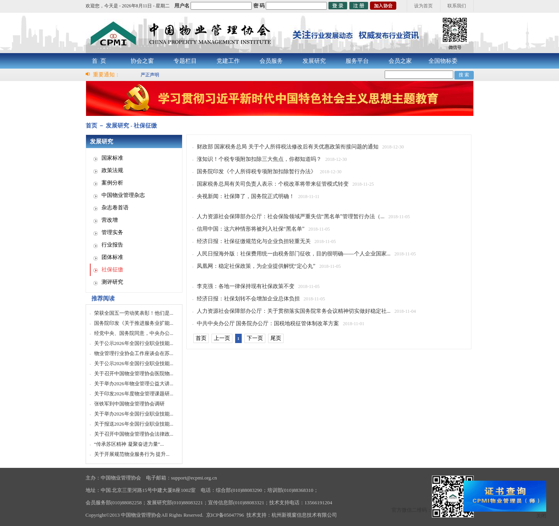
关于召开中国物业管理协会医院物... (134, 373)
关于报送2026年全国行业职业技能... (134, 424)
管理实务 (112, 232)
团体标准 (112, 257)
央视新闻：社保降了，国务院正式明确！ (245, 196)
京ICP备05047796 (225, 515)
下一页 (255, 338)
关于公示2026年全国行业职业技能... (134, 343)
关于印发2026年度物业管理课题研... (134, 394)
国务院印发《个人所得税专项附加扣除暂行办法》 (256, 171)
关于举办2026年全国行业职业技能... (134, 414)
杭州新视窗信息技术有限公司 (304, 515)
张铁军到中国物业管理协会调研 (129, 404)
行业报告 (112, 245)
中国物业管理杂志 (123, 195)
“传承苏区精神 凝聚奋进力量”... (129, 444)
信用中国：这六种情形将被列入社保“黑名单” (250, 229)
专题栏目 (185, 61)
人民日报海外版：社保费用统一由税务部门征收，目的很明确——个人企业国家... (294, 254)
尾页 (275, 338)
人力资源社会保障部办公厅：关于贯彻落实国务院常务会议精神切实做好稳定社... (294, 311)
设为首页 (423, 6)
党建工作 (228, 61)
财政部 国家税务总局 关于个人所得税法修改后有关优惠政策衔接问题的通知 (287, 147)
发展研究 (314, 61)
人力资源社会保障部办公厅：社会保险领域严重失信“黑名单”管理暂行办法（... (291, 216)
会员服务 (271, 61)
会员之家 (400, 61)
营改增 (109, 220)
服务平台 (357, 61)
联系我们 (456, 6)
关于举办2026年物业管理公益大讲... (134, 383)
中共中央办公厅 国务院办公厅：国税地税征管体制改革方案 (268, 323)
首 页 (99, 61)
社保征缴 (112, 269)
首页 (201, 338)
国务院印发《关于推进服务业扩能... (134, 323)
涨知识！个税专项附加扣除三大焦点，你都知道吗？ (259, 159)
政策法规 (112, 170)
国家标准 (112, 158)
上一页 (222, 338)
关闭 (541, 516)
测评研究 (112, 282)
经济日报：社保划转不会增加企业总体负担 (248, 299)
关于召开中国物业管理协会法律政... (134, 434)
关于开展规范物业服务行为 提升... (132, 454)
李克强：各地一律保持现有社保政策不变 (245, 286)
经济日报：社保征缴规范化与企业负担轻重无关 (254, 241)
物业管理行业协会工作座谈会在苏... (134, 353)
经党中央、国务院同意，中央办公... (134, 333)
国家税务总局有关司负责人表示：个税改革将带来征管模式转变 (273, 184)
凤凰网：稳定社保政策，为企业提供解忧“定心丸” (256, 266)
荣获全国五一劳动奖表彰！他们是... (134, 313)
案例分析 (112, 183)
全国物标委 (443, 61)
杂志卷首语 (115, 207)
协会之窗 (142, 61)
